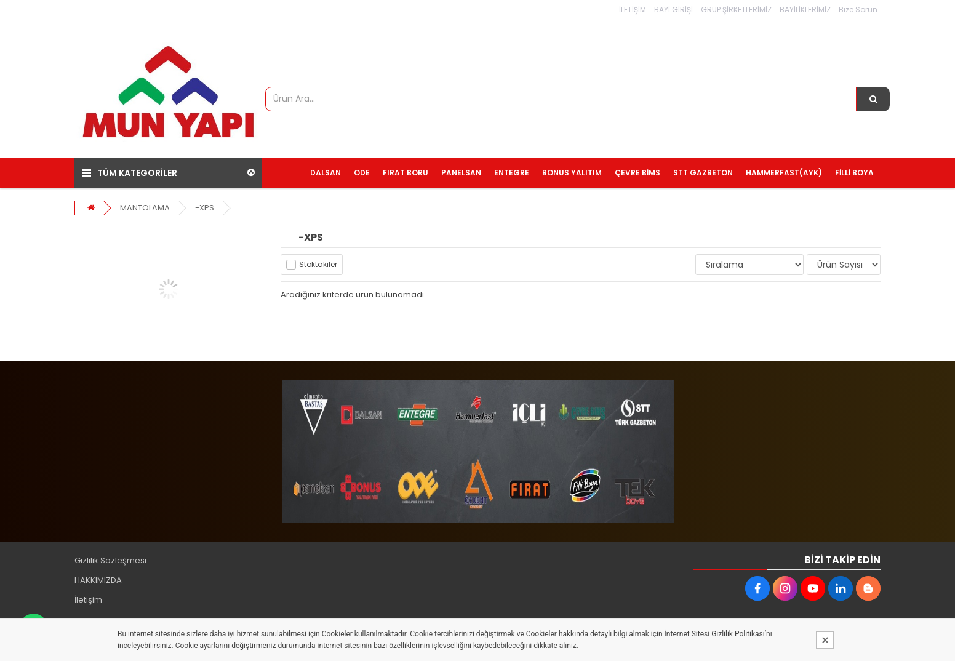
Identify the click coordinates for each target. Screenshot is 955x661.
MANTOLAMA (145, 208)
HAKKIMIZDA (98, 580)
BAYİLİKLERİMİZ (805, 9)
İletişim (88, 600)
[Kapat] (825, 640)
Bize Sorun (858, 9)
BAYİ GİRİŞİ (673, 9)
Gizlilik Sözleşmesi (110, 560)
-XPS (204, 208)
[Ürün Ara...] (873, 99)
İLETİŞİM (632, 9)
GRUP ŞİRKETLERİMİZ (736, 9)
